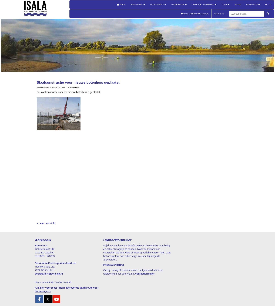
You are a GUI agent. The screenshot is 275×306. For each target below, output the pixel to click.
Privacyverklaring (113, 264)
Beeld (268, 5)
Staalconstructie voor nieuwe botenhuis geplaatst (78, 82)
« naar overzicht (46, 223)
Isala (121, 5)
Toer (225, 5)
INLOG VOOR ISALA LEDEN (194, 14)
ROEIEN (219, 14)
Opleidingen (179, 5)
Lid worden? (158, 5)
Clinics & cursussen (204, 5)
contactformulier (145, 273)
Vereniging (137, 5)
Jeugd (237, 5)
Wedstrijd (253, 5)
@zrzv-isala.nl (49, 273)
